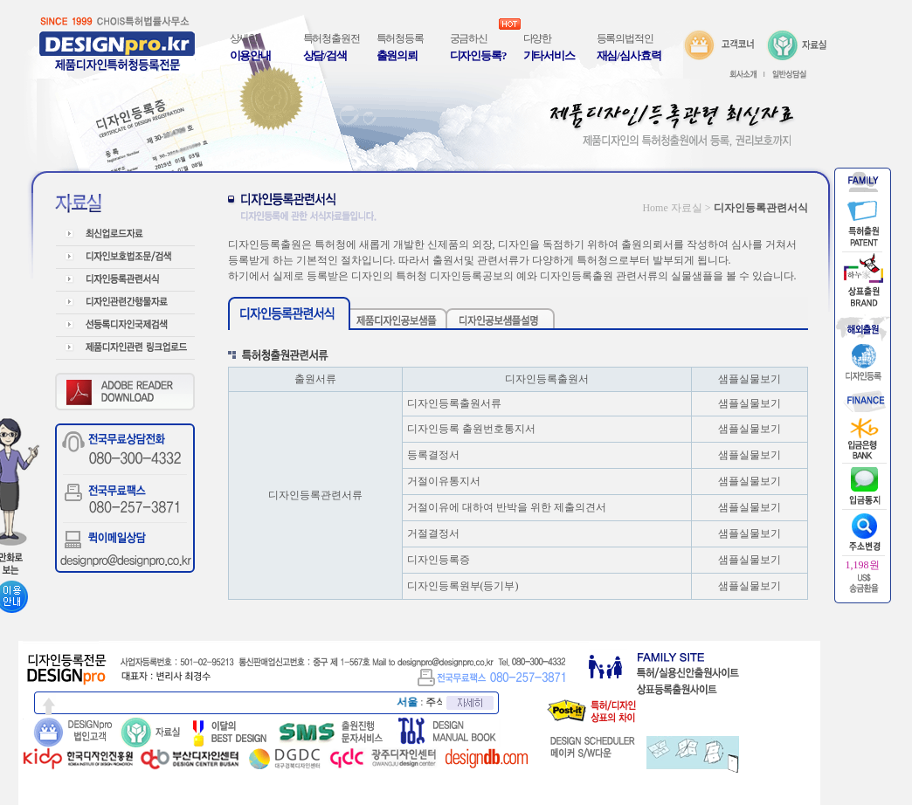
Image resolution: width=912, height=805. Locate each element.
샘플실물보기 (749, 403)
